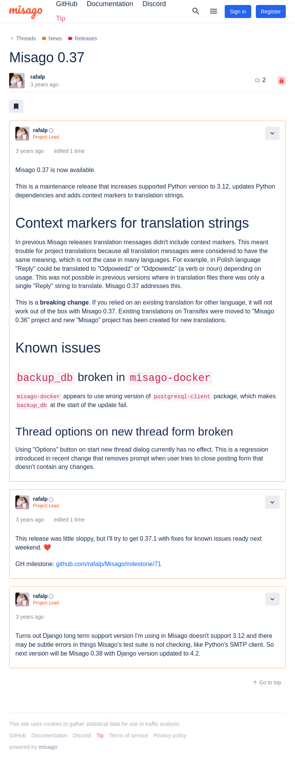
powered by (33, 747)
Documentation (49, 735)
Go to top (266, 682)
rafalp (37, 77)
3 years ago (30, 151)
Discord (82, 735)
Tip (60, 18)
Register (271, 11)
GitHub (17, 735)
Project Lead (46, 137)
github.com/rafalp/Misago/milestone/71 (108, 564)
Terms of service (128, 735)
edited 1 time (69, 151)
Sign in (238, 11)
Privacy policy (170, 735)
